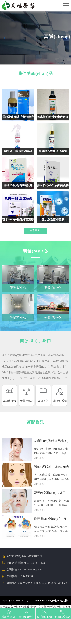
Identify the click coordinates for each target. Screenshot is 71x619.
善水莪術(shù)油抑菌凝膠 (53, 185)
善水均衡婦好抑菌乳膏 (18, 185)
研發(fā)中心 (18, 287)
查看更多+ (36, 230)
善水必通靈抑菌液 (52, 219)
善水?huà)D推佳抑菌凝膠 (18, 219)
